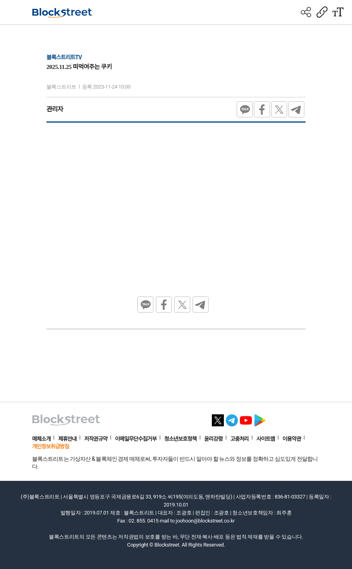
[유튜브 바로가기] (246, 418)
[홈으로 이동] (62, 13)
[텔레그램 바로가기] (232, 418)
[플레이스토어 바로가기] (260, 418)
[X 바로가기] (218, 418)
